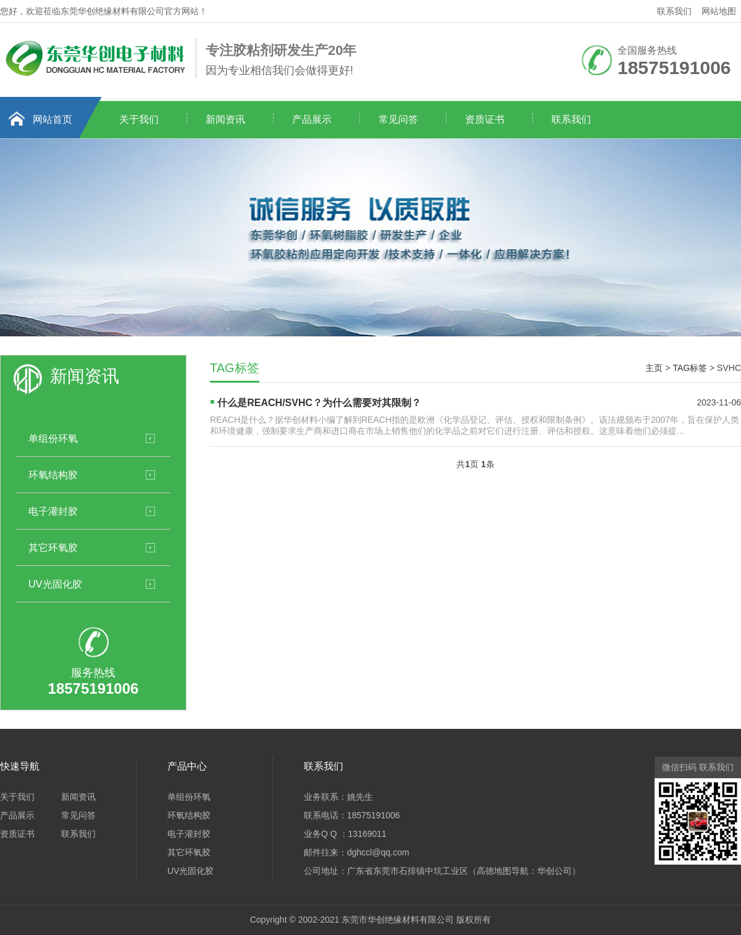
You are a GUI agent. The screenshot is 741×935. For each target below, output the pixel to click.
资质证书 (484, 119)
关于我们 (139, 119)
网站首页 (52, 119)
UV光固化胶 (55, 583)
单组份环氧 (53, 438)
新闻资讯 (225, 119)
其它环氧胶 (53, 547)
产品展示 (312, 119)
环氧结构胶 (53, 474)
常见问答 (398, 119)
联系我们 (674, 11)
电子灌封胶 (53, 511)
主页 (654, 368)
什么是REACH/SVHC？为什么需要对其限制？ (319, 402)
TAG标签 (689, 368)
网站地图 (718, 11)
